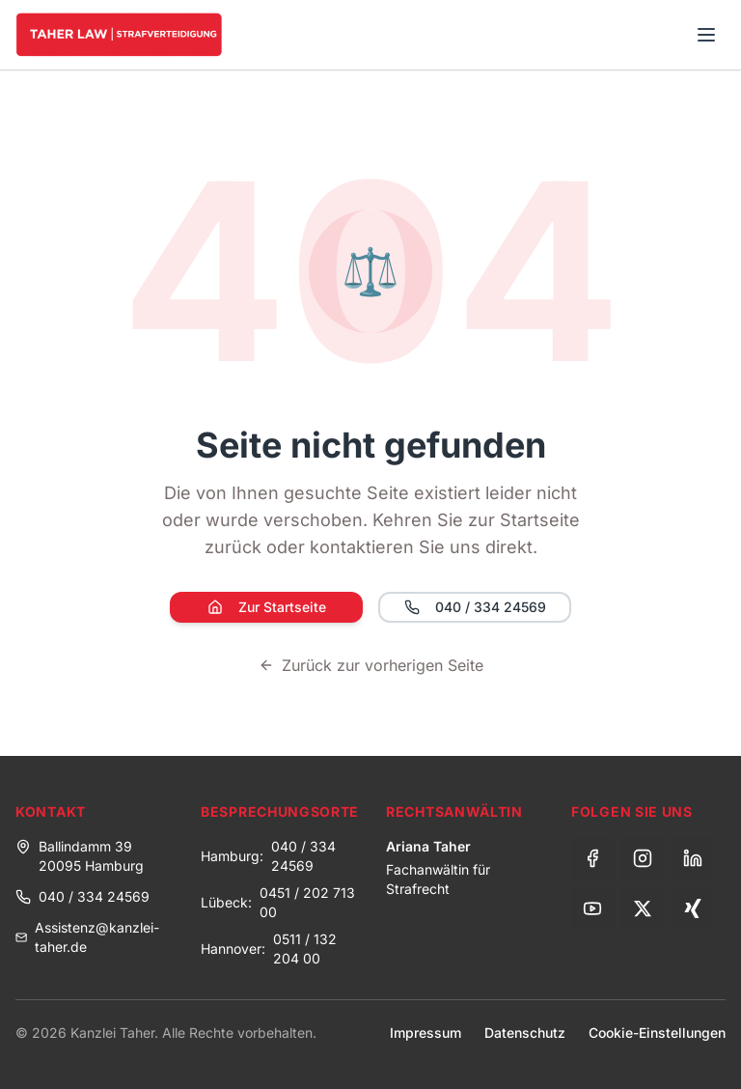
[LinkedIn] (693, 858)
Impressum (425, 1032)
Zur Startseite (266, 607)
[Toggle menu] (706, 34)
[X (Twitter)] (642, 908)
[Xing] (693, 908)
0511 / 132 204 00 (305, 948)
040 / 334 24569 (475, 607)
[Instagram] (642, 858)
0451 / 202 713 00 (307, 902)
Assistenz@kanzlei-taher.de (87, 937)
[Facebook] (592, 858)
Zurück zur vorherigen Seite (371, 665)
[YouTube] (592, 908)
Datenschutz (524, 1032)
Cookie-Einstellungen (657, 1032)
